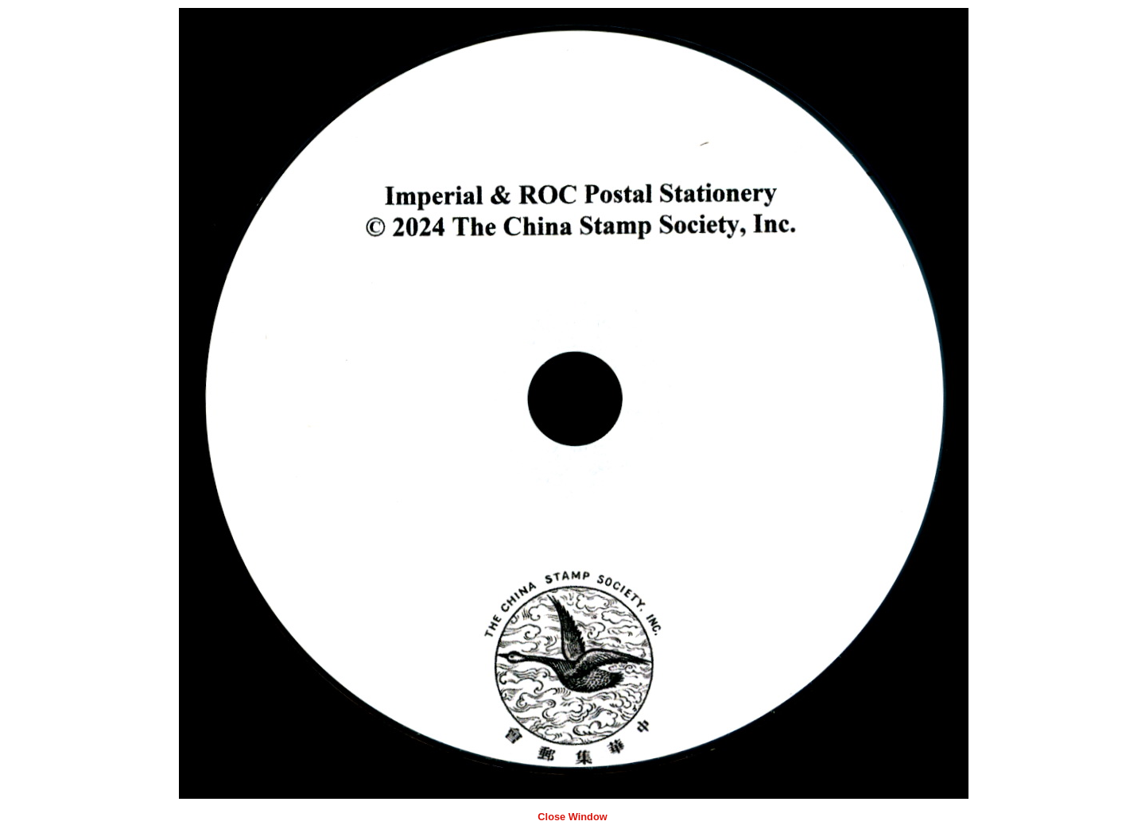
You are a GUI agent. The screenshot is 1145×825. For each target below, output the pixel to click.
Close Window (572, 817)
